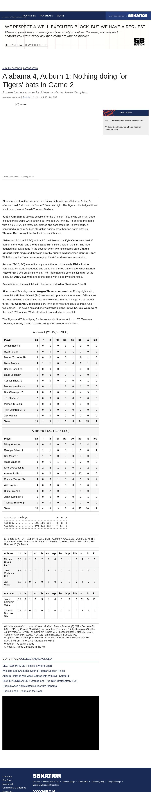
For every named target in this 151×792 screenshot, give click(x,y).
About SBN (83, 785)
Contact (36, 785)
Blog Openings (114, 785)
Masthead (7, 787)
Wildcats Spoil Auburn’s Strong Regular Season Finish (33, 673)
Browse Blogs (69, 785)
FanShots (7, 783)
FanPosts (7, 779)
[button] (21, 104)
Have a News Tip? (51, 785)
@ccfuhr (26, 97)
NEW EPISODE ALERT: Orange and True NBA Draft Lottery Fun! (39, 684)
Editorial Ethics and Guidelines (46, 788)
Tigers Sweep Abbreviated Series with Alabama (29, 689)
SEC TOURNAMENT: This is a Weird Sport (27, 668)
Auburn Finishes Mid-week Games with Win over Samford (35, 679)
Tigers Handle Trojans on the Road (22, 694)
